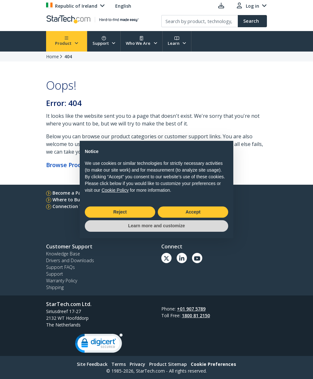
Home (52, 56)
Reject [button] (120, 211)
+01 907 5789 (191, 309)
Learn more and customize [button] (156, 225)
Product (66, 41)
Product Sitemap (168, 364)
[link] (99, 344)
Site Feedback (92, 364)
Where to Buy (67, 200)
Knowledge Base (63, 254)
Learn (177, 41)
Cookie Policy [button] (115, 190)
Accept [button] (193, 211)
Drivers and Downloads (70, 260)
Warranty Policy (61, 281)
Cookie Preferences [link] (213, 364)
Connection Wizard (73, 206)
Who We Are (141, 41)
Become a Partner (72, 193)
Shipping (55, 287)
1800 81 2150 (196, 315)
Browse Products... (71, 165)
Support (104, 41)
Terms (118, 364)
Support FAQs (60, 267)
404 (68, 56)
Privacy (137, 364)
